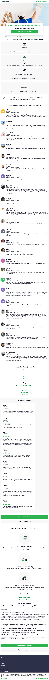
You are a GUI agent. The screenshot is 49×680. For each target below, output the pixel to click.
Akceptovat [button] (45, 678)
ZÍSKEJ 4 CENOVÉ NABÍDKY (24, 31)
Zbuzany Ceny (24, 392)
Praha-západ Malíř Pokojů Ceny (24, 386)
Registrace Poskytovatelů (24, 521)
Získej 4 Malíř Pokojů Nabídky (24, 517)
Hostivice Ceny (24, 394)
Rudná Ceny (24, 388)
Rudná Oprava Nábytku (24, 599)
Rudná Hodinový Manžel (24, 597)
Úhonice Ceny (24, 390)
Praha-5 (24, 376)
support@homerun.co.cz (5, 671)
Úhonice (24, 369)
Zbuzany (24, 372)
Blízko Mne (3, 665)
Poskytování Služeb (41, 1)
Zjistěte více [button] (4, 678)
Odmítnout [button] (39, 678)
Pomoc (2, 659)
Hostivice (24, 374)
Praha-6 (24, 378)
